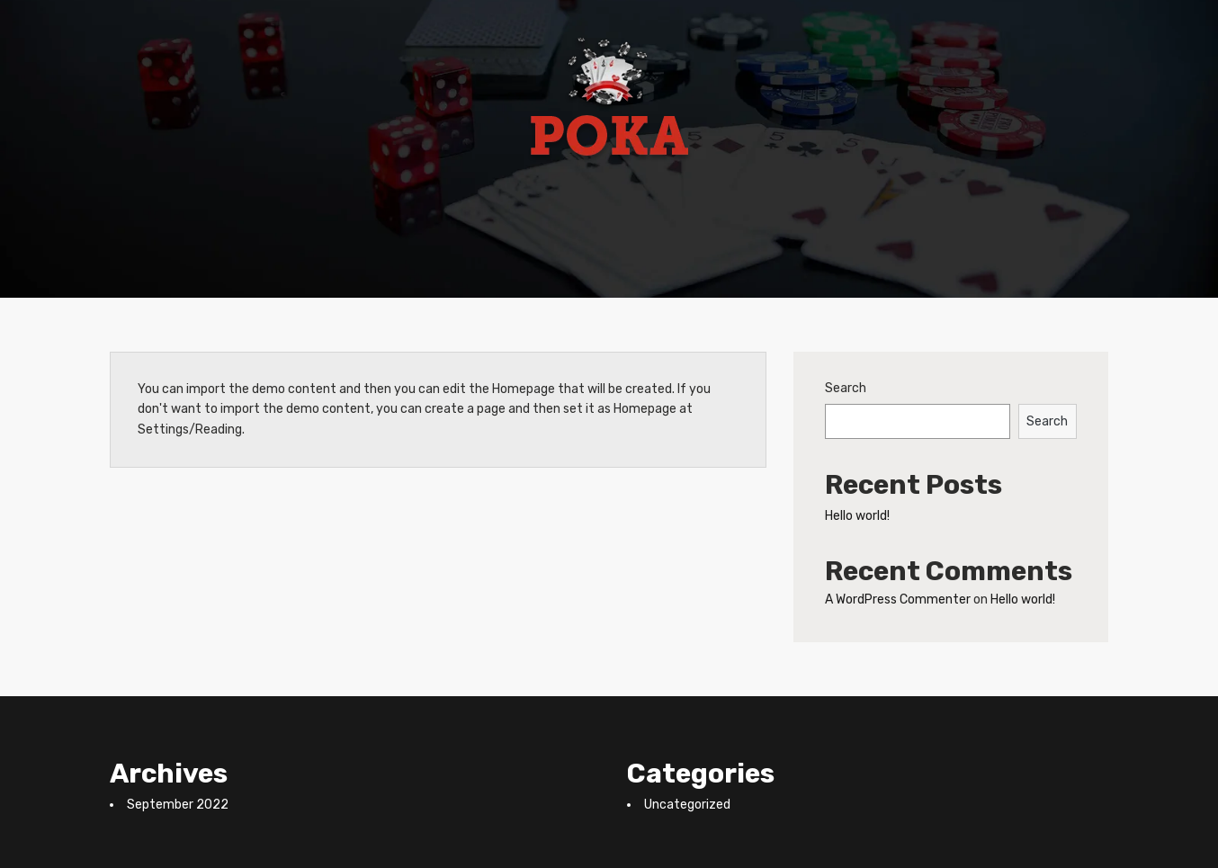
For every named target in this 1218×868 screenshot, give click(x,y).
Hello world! (857, 515)
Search (845, 388)
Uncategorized (687, 804)
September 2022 (177, 804)
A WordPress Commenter (898, 599)
